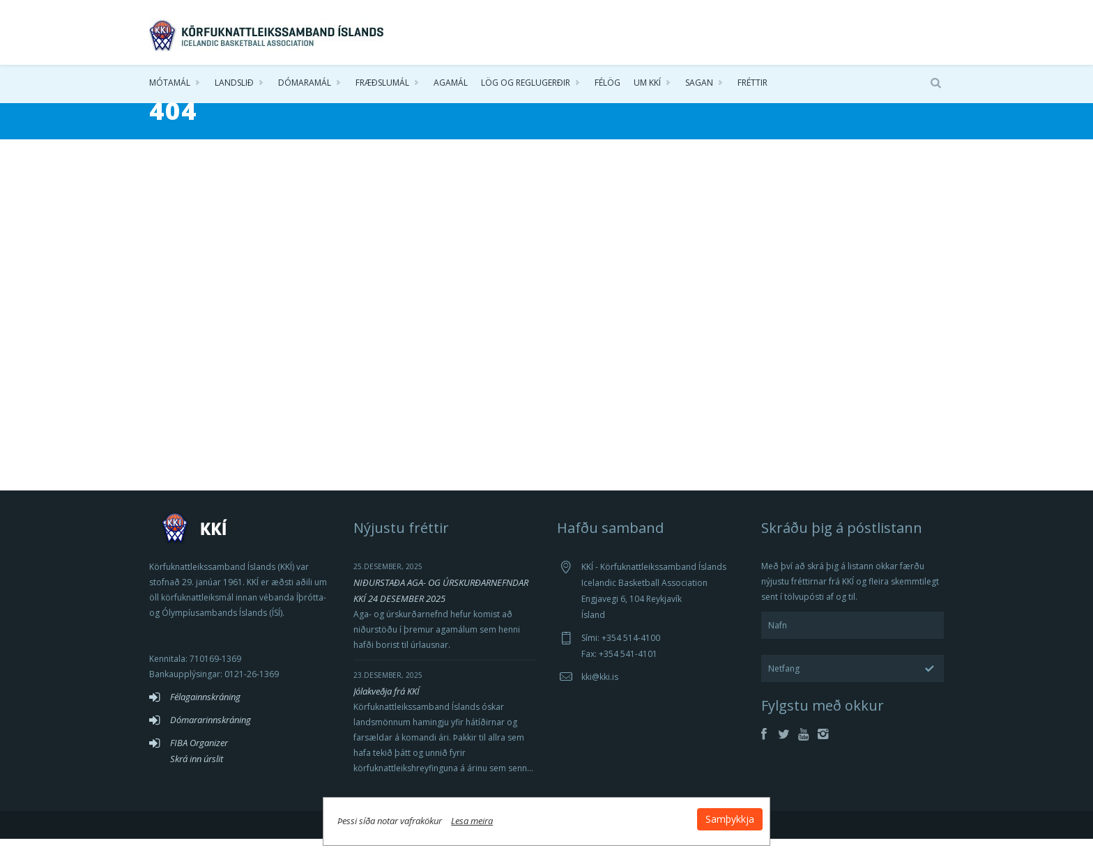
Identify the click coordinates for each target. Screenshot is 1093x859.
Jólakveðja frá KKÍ (386, 711)
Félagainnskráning (205, 717)
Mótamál (169, 83)
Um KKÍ (647, 83)
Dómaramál (304, 83)
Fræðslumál (382, 83)
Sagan (699, 83)
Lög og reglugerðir (525, 83)
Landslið (234, 83)
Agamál (451, 83)
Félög (607, 83)
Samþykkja (715, 818)
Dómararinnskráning (210, 740)
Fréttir (752, 83)
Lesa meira (486, 820)
